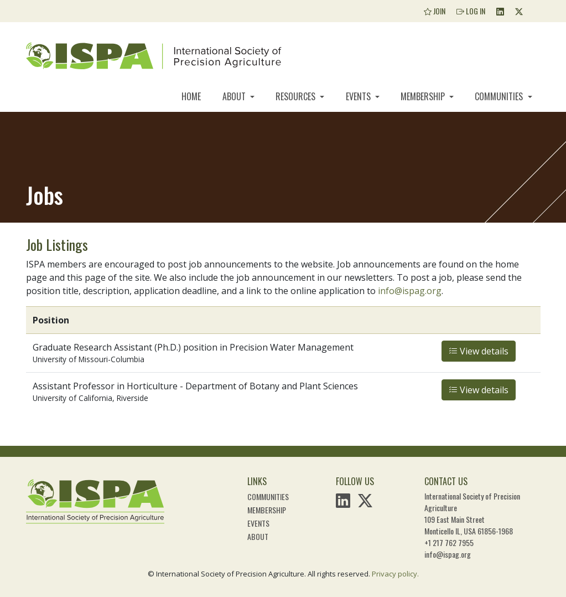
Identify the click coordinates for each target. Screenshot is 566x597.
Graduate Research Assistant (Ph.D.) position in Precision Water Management (193, 347)
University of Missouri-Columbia (88, 359)
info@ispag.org (410, 291)
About (235, 96)
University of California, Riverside (90, 398)
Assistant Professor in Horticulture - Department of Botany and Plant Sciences (195, 386)
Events (359, 96)
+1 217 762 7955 (449, 542)
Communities (500, 96)
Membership (424, 96)
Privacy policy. (395, 574)
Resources (297, 96)
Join (434, 11)
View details (478, 351)
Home (191, 96)
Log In (470, 11)
